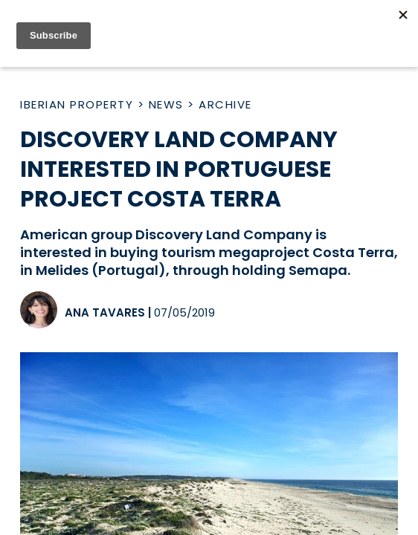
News (166, 104)
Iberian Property (76, 104)
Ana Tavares (105, 312)
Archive (225, 104)
